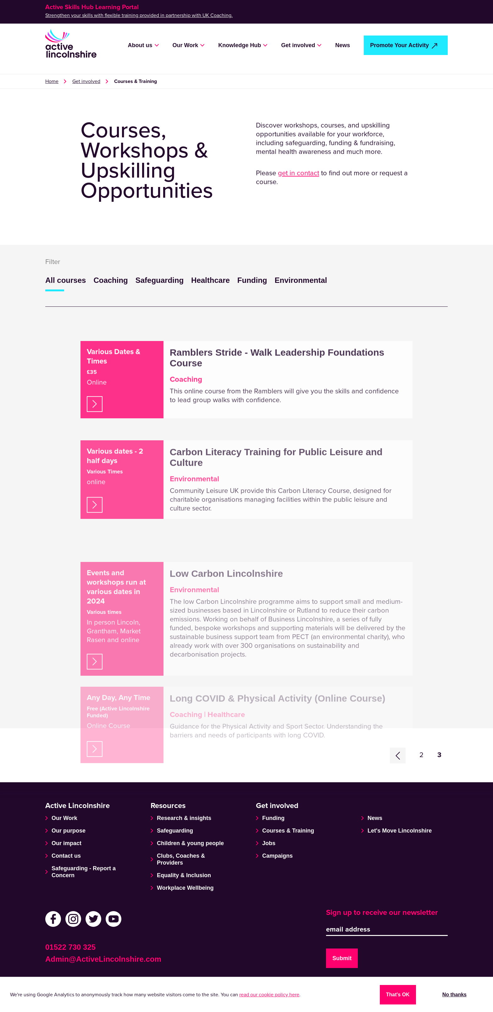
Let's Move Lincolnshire (400, 831)
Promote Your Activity (399, 45)
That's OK (398, 994)
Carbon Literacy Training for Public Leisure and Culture (276, 505)
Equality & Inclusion (184, 875)
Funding (252, 280)
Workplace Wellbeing (185, 888)
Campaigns (277, 856)
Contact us (66, 856)
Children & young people (190, 843)
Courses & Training (288, 831)
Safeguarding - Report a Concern (84, 871)
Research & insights (184, 818)
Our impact (66, 843)
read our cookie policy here (269, 995)
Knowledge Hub (239, 45)
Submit (342, 958)
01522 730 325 (70, 947)
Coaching (110, 280)
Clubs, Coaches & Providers (181, 859)
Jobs (268, 843)
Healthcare (210, 280)
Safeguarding (160, 280)
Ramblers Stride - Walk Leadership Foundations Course (277, 399)
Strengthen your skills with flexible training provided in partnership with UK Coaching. (139, 15)
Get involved (298, 45)
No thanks (454, 994)
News (342, 45)
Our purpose (69, 831)
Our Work (185, 45)
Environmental (300, 280)
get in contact (298, 184)
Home (51, 81)
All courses (65, 280)
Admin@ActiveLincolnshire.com (103, 959)
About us (140, 45)
